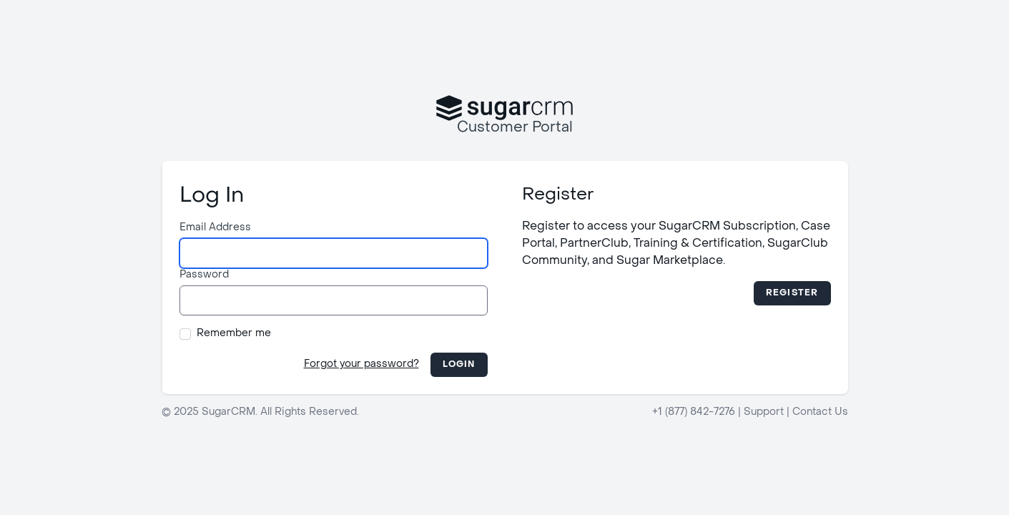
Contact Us (820, 412)
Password (204, 275)
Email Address (215, 227)
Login (459, 364)
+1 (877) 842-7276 (693, 412)
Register (792, 293)
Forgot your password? (361, 364)
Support (764, 412)
